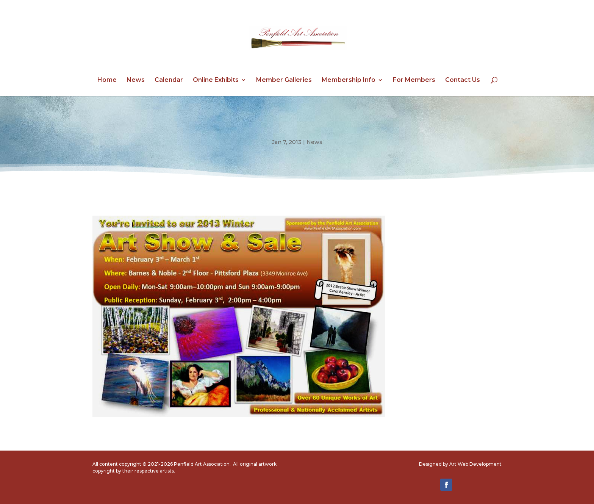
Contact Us (462, 80)
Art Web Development (475, 464)
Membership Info (348, 80)
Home (107, 80)
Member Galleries (284, 80)
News (136, 80)
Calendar (169, 80)
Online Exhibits (216, 80)
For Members (414, 80)
